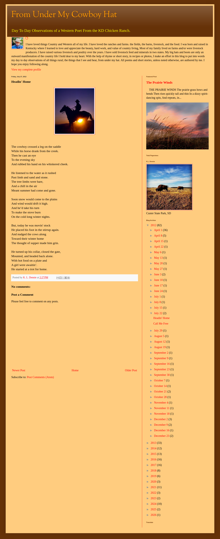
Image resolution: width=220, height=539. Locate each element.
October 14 (160, 385)
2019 (154, 476)
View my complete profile (26, 69)
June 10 (159, 279)
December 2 (161, 419)
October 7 (160, 380)
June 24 (159, 291)
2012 (154, 225)
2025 (154, 509)
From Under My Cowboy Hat (64, 15)
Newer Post (18, 370)
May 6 (158, 252)
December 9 (161, 424)
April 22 (159, 246)
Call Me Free (160, 323)
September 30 (162, 374)
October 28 (160, 397)
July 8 (158, 302)
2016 (154, 459)
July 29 (158, 330)
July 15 (158, 307)
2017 (154, 465)
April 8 (158, 235)
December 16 (162, 430)
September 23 (162, 369)
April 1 (158, 230)
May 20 (159, 263)
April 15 (159, 241)
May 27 (159, 268)
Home (75, 370)
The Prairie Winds (159, 82)
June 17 (159, 285)
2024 (154, 503)
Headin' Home (161, 318)
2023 (154, 498)
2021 (154, 487)
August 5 (159, 336)
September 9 (161, 358)
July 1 (158, 296)
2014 (154, 448)
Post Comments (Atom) (40, 377)
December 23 (162, 435)
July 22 (158, 313)
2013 (154, 442)
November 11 (162, 408)
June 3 (158, 274)
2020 (154, 481)
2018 (154, 470)
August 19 (160, 347)
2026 (154, 514)
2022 (154, 492)
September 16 (162, 363)
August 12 (160, 341)
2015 (154, 453)
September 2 (161, 352)
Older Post (131, 370)
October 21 (160, 391)
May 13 (159, 257)
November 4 (161, 402)
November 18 (162, 413)
